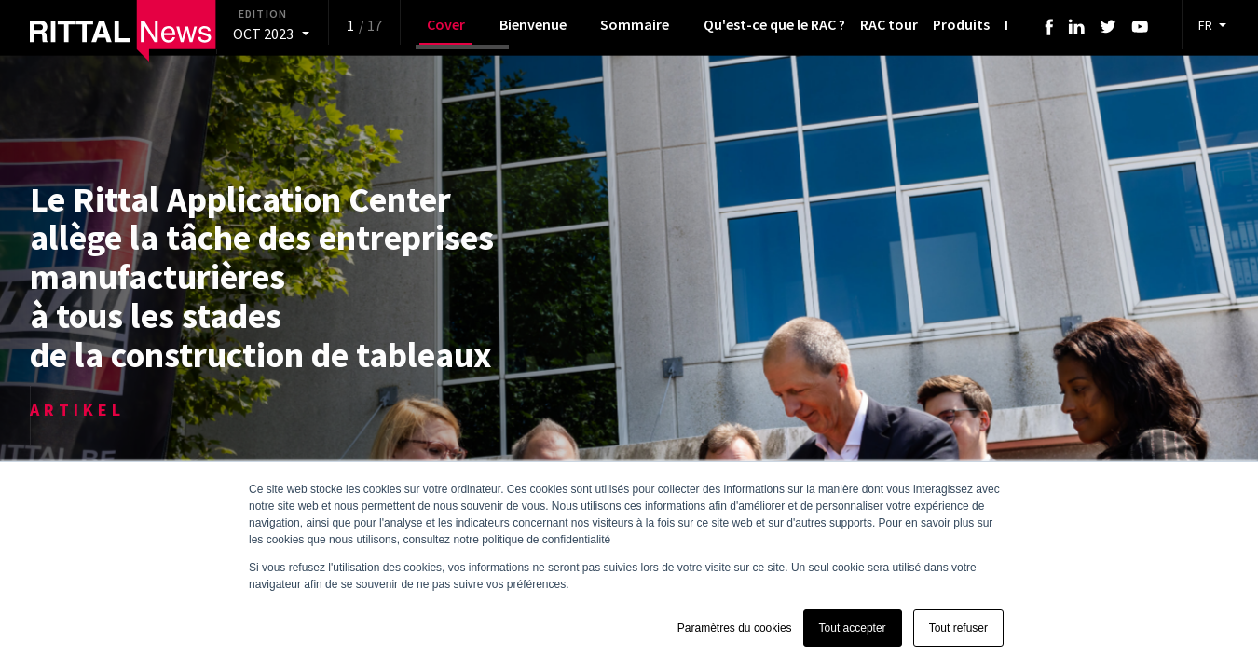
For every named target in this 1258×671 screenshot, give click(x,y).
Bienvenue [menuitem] (533, 24)
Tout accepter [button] (852, 628)
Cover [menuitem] (446, 24)
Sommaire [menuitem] (634, 24)
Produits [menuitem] (961, 24)
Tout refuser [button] (958, 628)
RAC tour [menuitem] (889, 24)
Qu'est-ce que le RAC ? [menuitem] (774, 24)
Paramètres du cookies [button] (734, 628)
